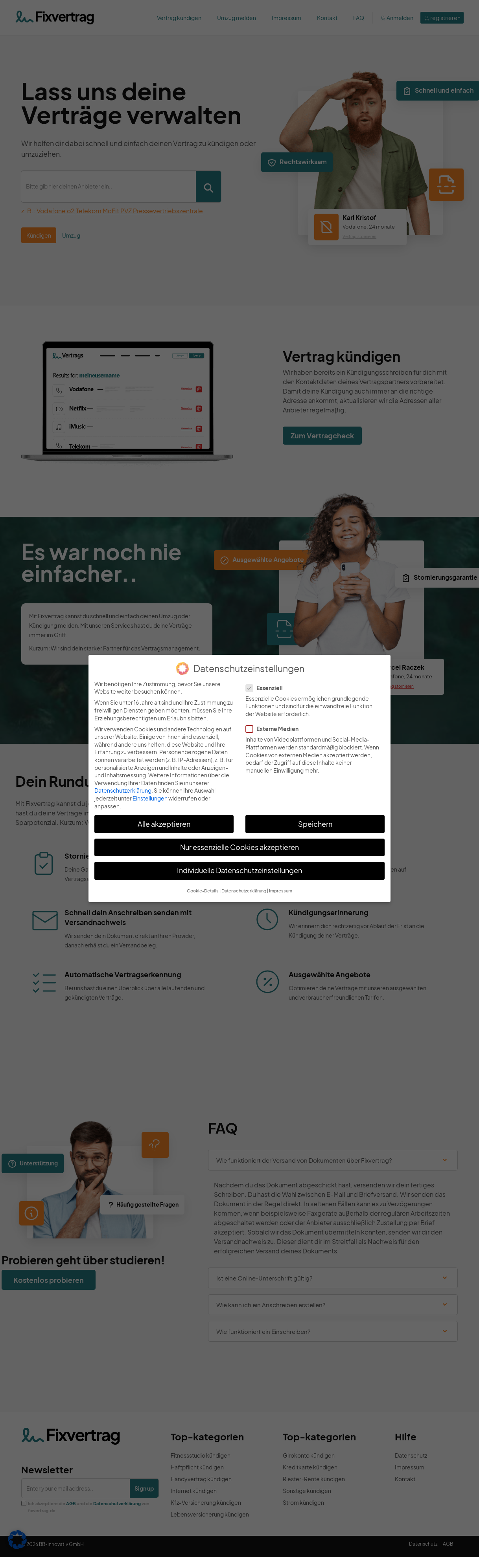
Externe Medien (274, 729)
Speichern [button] (315, 824)
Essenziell (266, 688)
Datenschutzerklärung (122, 790)
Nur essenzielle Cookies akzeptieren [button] (239, 847)
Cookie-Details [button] (203, 890)
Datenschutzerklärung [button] (243, 890)
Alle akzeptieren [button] (164, 824)
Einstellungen (150, 798)
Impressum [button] (280, 890)
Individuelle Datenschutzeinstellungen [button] (239, 870)
